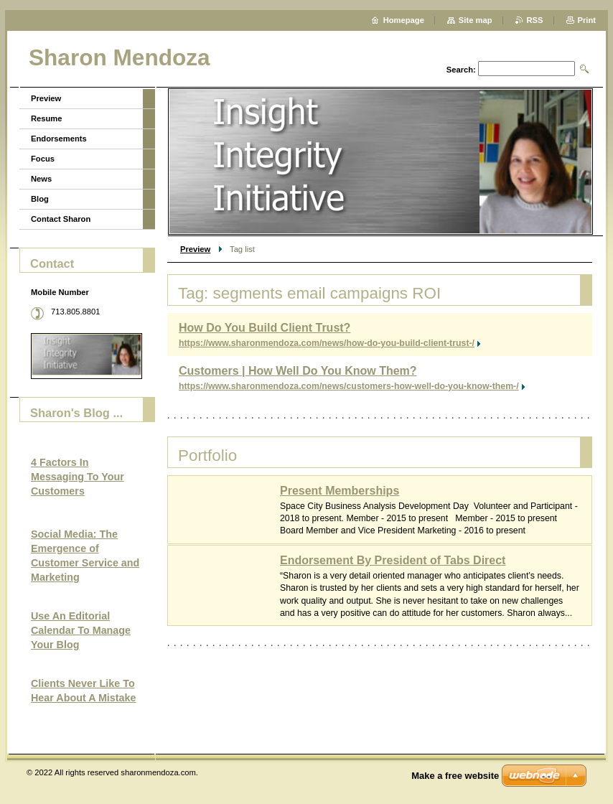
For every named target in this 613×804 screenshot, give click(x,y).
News (41, 178)
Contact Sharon (60, 219)
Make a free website (455, 775)
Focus (43, 158)
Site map (475, 20)
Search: (461, 69)
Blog (40, 199)
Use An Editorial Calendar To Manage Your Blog (81, 630)
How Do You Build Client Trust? (264, 328)
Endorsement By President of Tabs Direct (392, 560)
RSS (535, 20)
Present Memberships (339, 491)
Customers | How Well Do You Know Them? (298, 371)
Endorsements (59, 138)
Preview (195, 249)
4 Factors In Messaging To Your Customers (77, 477)
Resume (46, 118)
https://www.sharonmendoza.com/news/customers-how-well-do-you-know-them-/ (349, 386)
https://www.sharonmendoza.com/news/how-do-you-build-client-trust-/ (326, 343)
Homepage (403, 20)
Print (587, 20)
